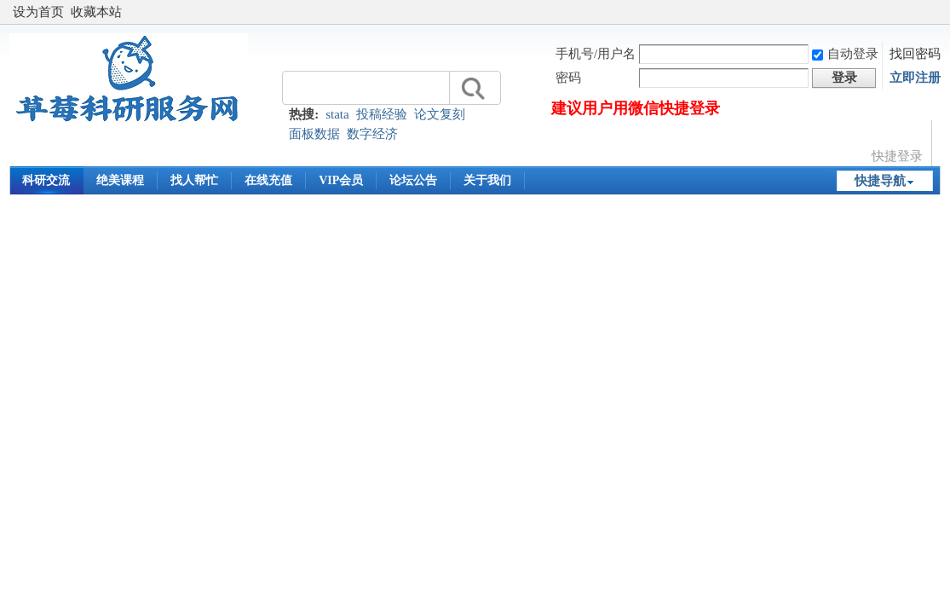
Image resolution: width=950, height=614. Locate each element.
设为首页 (38, 12)
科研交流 (46, 180)
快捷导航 (880, 181)
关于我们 (487, 180)
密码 (568, 77)
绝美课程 (120, 180)
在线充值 (268, 180)
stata (337, 114)
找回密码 (915, 54)
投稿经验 (381, 114)
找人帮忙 (194, 180)
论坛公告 (413, 180)
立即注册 (915, 77)
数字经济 (372, 134)
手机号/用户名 (596, 54)
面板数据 (314, 134)
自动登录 (845, 54)
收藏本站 (96, 12)
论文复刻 (439, 114)
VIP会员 (341, 180)
